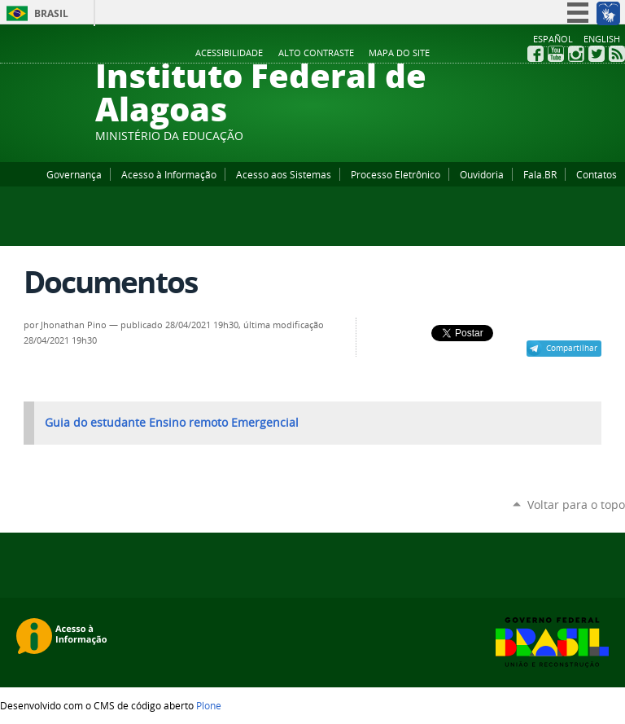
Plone (208, 705)
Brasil (51, 13)
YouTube (556, 54)
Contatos (596, 174)
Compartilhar (571, 347)
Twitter (596, 54)
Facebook (535, 54)
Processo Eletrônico (395, 174)
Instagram (576, 54)
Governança (74, 174)
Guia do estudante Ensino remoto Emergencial (172, 422)
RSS (617, 54)
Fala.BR (540, 174)
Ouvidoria (482, 174)
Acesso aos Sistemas (283, 174)
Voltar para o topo (576, 504)
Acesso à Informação (168, 174)
